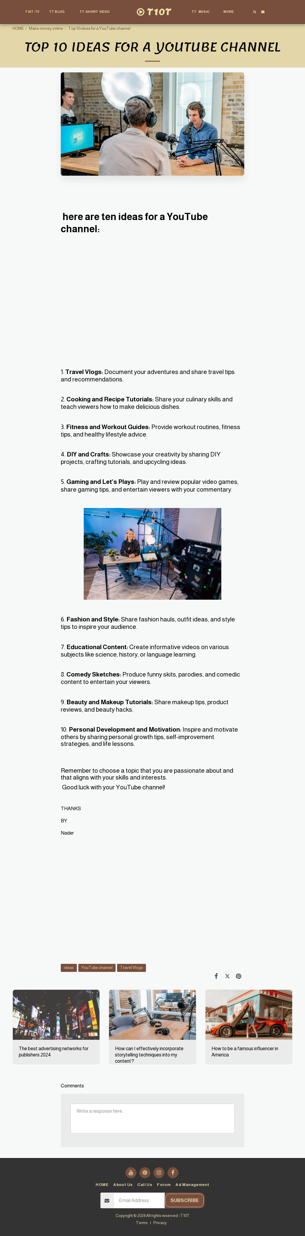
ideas (69, 967)
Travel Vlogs (131, 967)
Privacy (160, 1223)
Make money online (46, 28)
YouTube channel (97, 967)
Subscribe (184, 1200)
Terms (142, 1223)
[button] (59, 12)
